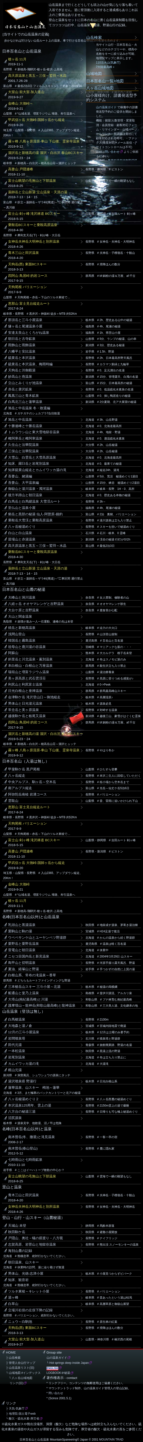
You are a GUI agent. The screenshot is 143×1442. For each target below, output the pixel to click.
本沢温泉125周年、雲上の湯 (29, 1105)
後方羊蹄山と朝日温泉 (25, 495)
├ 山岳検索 (13, 1357)
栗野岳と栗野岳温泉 (23, 944)
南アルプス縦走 (20, 788)
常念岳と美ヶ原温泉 (23, 710)
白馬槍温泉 (16, 1019)
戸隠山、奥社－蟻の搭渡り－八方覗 (35, 1238)
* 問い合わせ (55, 1393)
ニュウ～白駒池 (20, 1322)
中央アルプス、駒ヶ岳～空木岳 (32, 782)
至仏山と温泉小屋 (22, 508)
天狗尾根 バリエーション (27, 287)
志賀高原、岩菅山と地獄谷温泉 (32, 1244)
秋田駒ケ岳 (16, 1232)
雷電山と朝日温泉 (22, 950)
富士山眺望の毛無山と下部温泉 (32, 181)
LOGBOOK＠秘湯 (58, 1373)
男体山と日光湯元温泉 (25, 703)
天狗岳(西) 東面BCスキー (27, 264)
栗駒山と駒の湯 (20, 931)
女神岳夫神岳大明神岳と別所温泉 (34, 241)
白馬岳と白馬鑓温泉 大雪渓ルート (34, 501)
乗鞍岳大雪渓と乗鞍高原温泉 (30, 520)
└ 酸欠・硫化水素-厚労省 (22, 1418)
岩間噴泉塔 (16, 1038)
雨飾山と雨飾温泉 (22, 345)
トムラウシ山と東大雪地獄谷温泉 (34, 432)
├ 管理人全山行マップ (20, 1363)
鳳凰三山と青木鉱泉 (23, 396)
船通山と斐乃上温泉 (23, 993)
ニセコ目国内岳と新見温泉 (28, 956)
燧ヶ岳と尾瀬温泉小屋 (25, 326)
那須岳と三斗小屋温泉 (25, 320)
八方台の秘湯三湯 (22, 1111)
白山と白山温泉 (20, 533)
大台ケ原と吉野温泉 (23, 610)
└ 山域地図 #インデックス (23, 1373)
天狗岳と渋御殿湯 (22, 370)
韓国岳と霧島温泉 (22, 640)
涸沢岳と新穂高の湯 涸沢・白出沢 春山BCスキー (45, 153)
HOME (11, 1352)
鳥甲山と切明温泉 (22, 963)
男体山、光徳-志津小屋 (26, 1273)
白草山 (13, 1304)
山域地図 (94, 73)
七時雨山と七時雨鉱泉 (25, 1160)
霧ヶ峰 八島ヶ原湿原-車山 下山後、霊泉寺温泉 (44, 141)
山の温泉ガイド (106, 107)
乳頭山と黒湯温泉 (22, 925)
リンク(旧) (14, 1383)
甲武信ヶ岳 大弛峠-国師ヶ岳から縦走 (36, 120)
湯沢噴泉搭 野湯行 (22, 1081)
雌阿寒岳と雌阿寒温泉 (25, 438)
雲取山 (13, 801)
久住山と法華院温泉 (23, 445)
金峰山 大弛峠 (19, 884)
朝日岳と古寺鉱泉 (22, 339)
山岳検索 (94, 37)
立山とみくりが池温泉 (25, 383)
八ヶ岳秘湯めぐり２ (23, 1099)
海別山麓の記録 (20, 1251)
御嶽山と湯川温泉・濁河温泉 (30, 489)
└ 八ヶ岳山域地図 (19, 1378)
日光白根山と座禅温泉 (25, 691)
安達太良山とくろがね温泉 (28, 332)
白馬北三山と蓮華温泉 (25, 402)
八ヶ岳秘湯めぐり (22, 526)
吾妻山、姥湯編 (20, 476)
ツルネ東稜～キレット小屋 (28, 1291)
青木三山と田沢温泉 (23, 253)
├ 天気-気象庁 (15, 1408)
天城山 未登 (17, 1225)
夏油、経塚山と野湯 (23, 969)
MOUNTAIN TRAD (111, 1439)
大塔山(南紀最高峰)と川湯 (28, 999)
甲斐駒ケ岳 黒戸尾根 (24, 769)
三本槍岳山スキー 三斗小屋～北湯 (34, 987)
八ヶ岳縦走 (16, 775)
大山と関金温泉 (20, 616)
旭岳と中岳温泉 (20, 419)
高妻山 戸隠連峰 (20, 169)
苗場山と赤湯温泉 (22, 539)
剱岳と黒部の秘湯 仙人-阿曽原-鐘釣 (35, 514)
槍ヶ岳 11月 (17, 59)
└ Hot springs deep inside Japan (68, 1363)
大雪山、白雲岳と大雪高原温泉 (32, 457)
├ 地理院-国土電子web (21, 1413)
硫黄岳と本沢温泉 (22, 358)
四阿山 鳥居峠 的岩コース (28, 276)
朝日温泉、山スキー (23, 1262)
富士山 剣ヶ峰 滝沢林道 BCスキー (34, 213)
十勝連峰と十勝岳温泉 (25, 426)
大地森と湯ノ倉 (20, 1026)
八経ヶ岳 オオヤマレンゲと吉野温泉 (36, 604)
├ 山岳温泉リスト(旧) (20, 1367)
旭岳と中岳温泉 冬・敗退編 (29, 408)
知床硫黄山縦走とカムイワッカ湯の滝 (37, 470)
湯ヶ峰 (13, 1297)
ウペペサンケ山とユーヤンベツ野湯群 (37, 937)
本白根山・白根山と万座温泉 (30, 665)
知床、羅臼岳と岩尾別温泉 (28, 463)
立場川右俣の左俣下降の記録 (30, 1310)
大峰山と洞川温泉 (22, 597)
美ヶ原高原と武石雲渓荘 (27, 678)
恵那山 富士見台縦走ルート (29, 303)
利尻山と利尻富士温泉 (25, 684)
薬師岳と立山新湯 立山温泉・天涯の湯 (37, 192)
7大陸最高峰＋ (105, 67)
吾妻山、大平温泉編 (23, 482)
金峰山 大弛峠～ (20, 103)
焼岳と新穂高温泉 (22, 628)
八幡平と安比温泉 (22, 351)
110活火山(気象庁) (108, 62)
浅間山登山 (16, 634)
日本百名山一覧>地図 (105, 81)
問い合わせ (112, 151)
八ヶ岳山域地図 (100, 88)
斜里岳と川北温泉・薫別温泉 (30, 659)
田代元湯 (15, 1045)
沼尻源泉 (15, 1118)
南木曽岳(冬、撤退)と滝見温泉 (31, 1137)
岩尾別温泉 (16, 1057)
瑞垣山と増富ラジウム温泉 (28, 672)
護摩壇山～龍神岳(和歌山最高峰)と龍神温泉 (41, 1005)
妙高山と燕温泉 (20, 376)
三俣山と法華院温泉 (23, 451)
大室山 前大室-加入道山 (26, 92)
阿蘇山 (13, 653)
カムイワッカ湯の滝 (23, 1063)
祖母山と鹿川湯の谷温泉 (27, 647)
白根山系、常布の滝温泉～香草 (32, 975)
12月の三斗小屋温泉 (23, 1032)
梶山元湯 (15, 1070)
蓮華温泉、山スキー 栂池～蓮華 (34, 1087)
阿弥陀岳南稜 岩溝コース (27, 794)
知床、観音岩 (18, 1280)
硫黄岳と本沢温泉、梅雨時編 (30, 364)
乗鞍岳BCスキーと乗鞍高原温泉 (32, 225)
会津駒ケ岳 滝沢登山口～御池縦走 (34, 697)
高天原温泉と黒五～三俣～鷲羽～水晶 (37, 75)
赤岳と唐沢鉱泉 (20, 389)
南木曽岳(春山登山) (23, 1148)
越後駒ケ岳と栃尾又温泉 (27, 716)
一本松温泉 (16, 1051)
